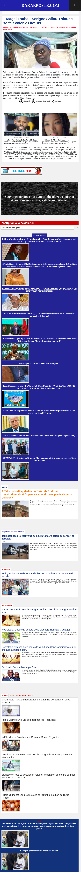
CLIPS (30, 696)
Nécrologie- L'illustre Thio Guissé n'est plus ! (39, 363)
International (47, 152)
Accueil (24, 101)
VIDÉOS (67, 154)
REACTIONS (55, 150)
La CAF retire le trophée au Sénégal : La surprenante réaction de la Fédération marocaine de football (39, 315)
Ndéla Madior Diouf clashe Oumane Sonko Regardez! (31, 737)
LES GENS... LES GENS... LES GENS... (49, 147)
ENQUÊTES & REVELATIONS (17, 154)
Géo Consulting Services (38, 150)
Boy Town (23, 150)
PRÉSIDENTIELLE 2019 (42, 159)
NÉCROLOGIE (32, 156)
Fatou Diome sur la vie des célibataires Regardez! (29, 719)
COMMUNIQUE (55, 154)
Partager (56, 101)
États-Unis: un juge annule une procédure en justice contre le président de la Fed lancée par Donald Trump (39, 412)
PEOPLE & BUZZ (61, 152)
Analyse (43, 156)
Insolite (51, 156)
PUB (19, 159)
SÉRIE (12, 696)
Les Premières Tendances (31, 152)
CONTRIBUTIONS (39, 154)
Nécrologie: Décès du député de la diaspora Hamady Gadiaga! (36, 629)
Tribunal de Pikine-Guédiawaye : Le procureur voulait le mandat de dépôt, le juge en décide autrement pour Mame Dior (59, 141)
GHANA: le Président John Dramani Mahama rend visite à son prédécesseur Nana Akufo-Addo (39, 459)
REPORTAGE (21, 696)
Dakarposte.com (40, 5)
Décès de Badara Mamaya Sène (19, 667)
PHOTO (73, 152)
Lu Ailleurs (26, 159)
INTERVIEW (19, 156)
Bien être (59, 156)
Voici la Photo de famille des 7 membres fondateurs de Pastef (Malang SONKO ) (39, 435)
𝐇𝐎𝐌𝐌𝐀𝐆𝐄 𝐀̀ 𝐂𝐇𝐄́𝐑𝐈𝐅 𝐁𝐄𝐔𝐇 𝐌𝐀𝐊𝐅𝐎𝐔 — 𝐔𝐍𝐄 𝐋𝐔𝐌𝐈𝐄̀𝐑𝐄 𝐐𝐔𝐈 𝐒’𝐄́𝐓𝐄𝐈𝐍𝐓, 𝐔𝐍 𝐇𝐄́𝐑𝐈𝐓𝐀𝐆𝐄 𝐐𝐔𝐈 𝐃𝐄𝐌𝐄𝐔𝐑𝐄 (39, 290)
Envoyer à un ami (41, 101)
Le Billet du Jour (24, 147)
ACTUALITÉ (11, 147)
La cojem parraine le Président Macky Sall (39, 851)
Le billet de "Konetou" (63, 159)
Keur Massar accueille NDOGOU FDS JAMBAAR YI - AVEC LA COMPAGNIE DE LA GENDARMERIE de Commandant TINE (39, 387)
